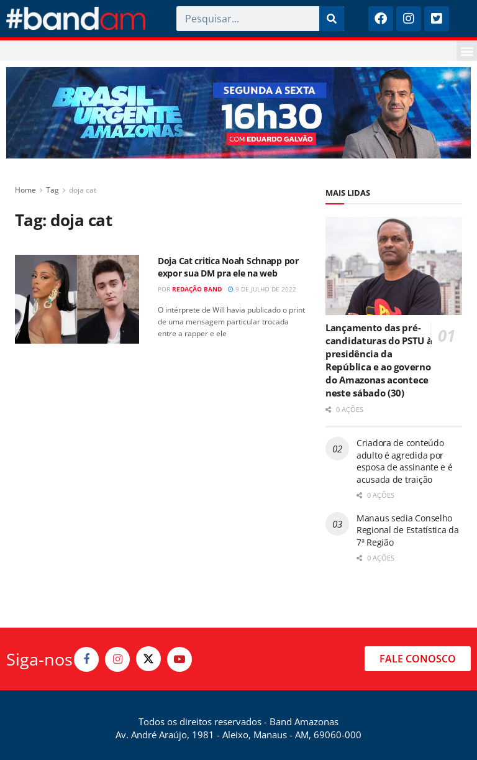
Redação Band (197, 289)
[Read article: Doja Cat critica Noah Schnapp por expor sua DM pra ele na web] (77, 299)
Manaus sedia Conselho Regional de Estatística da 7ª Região (408, 530)
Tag (52, 190)
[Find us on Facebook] (86, 659)
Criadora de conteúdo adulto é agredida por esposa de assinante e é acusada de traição (405, 461)
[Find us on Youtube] (179, 659)
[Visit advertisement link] (238, 112)
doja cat (82, 190)
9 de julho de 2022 (262, 289)
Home (25, 190)
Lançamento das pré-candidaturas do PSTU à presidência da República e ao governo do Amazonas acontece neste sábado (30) (378, 360)
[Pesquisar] (331, 18)
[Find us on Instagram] (117, 659)
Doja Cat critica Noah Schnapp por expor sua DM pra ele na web (228, 267)
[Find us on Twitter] (148, 658)
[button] (467, 50)
